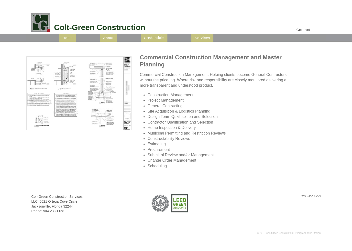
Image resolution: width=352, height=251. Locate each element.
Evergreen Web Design (308, 233)
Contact (303, 30)
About (108, 38)
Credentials (154, 38)
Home (68, 38)
